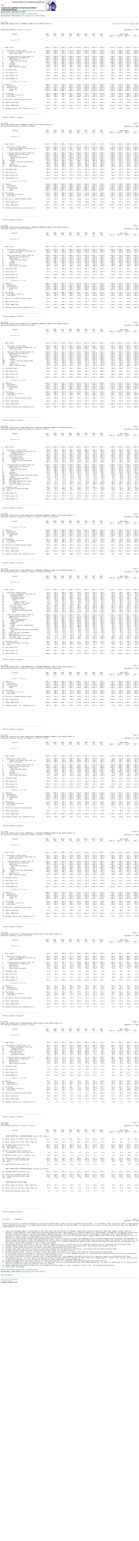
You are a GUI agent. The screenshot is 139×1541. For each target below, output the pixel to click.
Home (2, 1528)
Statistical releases (6, 1524)
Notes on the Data (26, 14)
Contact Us (10, 1530)
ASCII (33, 16)
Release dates (5, 14)
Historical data (15, 14)
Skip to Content (59, 10)
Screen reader (25, 16)
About (35, 14)
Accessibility (4, 1530)
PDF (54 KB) (40, 16)
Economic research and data (11, 1528)
